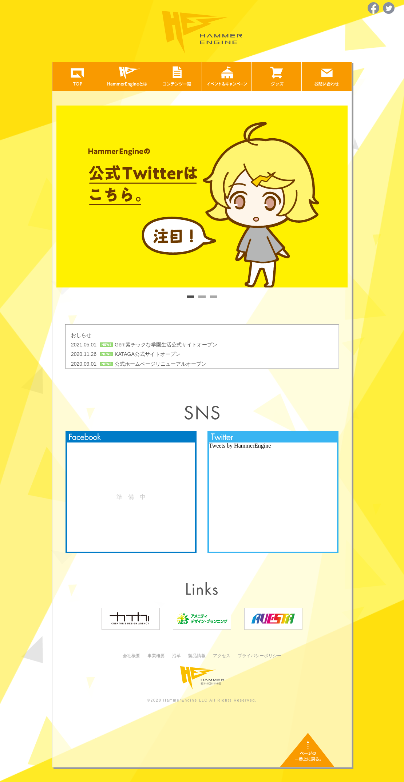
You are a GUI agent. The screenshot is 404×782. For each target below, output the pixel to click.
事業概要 (156, 655)
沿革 (176, 655)
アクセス (221, 655)
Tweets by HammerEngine (240, 445)
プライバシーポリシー (259, 655)
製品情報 (197, 655)
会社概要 (131, 655)
